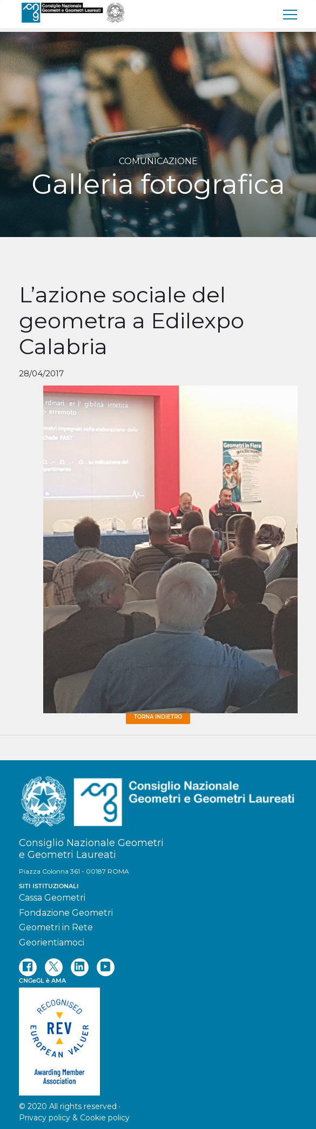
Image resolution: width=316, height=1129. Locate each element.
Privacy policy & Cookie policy (74, 1118)
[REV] (158, 1036)
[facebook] (28, 967)
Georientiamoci (51, 942)
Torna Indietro (158, 716)
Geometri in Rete (56, 927)
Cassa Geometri (52, 898)
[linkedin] (80, 967)
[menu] (291, 14)
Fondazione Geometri (66, 913)
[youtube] (106, 967)
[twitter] (54, 967)
